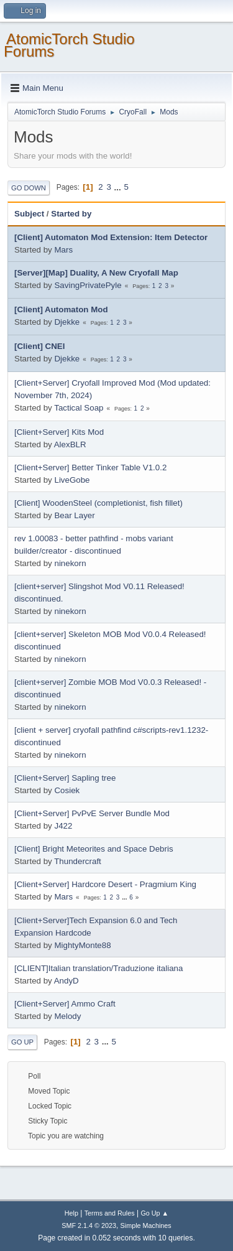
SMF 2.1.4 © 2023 (89, 1225)
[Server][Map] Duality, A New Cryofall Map (96, 272)
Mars (63, 249)
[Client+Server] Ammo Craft (65, 1003)
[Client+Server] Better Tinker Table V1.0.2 (90, 467)
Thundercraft (77, 861)
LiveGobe (71, 480)
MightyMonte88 (82, 945)
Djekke (67, 322)
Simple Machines (146, 1225)
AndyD (66, 980)
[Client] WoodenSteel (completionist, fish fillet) (98, 503)
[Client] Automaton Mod (61, 309)
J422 (63, 825)
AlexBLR (70, 444)
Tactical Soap (78, 407)
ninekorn (70, 563)
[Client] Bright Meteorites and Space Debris (93, 848)
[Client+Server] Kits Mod (59, 432)
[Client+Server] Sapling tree (65, 778)
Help (71, 1213)
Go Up (22, 1042)
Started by (71, 213)
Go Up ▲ (154, 1213)
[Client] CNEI (39, 346)
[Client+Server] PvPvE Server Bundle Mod (92, 813)
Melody (67, 1016)
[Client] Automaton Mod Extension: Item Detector (111, 237)
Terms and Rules (110, 1213)
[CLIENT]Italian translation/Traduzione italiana (98, 968)
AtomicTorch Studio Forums (69, 45)
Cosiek (67, 790)
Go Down (28, 188)
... (119, 187)
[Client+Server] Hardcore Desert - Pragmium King (105, 884)
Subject (29, 213)
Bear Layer (74, 515)
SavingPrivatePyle (87, 285)
